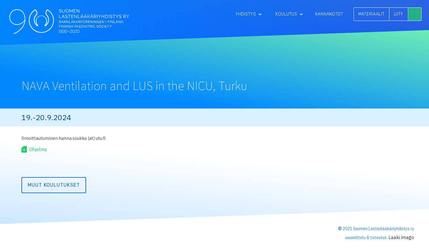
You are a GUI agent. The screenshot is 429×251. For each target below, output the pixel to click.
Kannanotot (329, 14)
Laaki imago (401, 237)
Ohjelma (38, 149)
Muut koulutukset (54, 185)
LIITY (399, 14)
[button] (248, 14)
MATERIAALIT (371, 14)
